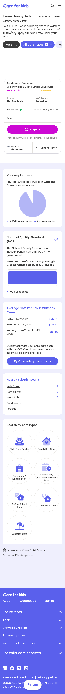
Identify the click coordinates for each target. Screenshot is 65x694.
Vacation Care (19, 534)
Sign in (49, 601)
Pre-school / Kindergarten (19, 477)
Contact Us (28, 601)
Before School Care (19, 506)
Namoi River (14, 392)
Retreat (11, 408)
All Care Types (37, 45)
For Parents (12, 612)
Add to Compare (17, 148)
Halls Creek (13, 386)
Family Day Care (46, 449)
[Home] (5, 550)
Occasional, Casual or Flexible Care (46, 477)
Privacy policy (47, 677)
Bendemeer (14, 403)
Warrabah (13, 397)
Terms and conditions (18, 677)
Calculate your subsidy (32, 361)
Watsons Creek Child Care (26, 550)
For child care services (22, 653)
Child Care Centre (19, 449)
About (7, 601)
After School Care (46, 505)
